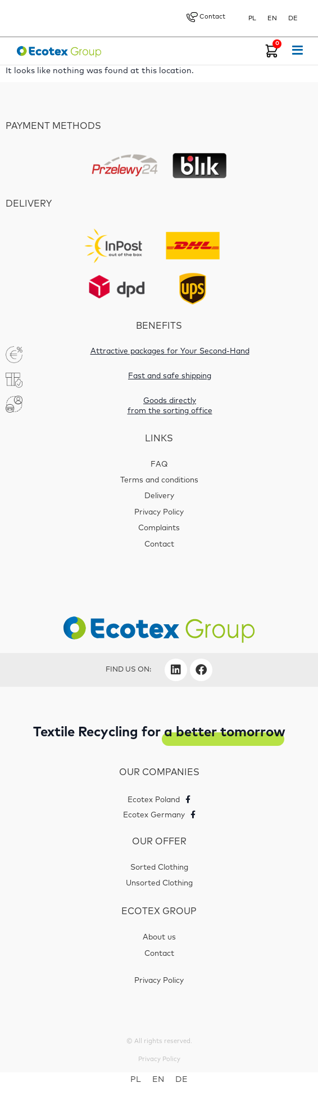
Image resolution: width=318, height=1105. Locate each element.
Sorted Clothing (159, 867)
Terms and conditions (159, 480)
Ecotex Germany (154, 815)
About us (159, 937)
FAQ (159, 464)
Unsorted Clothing (159, 883)
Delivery (159, 496)
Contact (206, 17)
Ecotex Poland (154, 800)
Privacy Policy (159, 512)
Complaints (159, 528)
